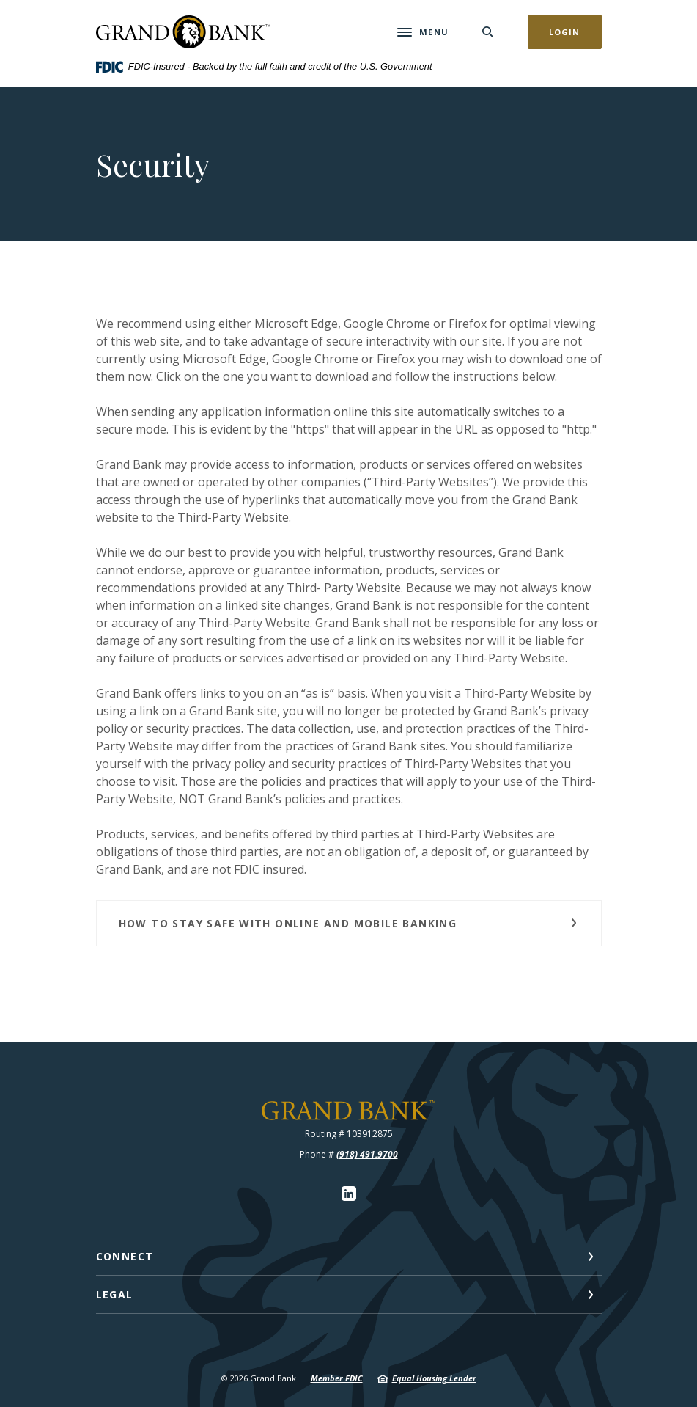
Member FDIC (337, 1378)
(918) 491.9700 (367, 1154)
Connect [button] (125, 1256)
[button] (349, 923)
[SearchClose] (488, 32)
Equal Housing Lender (434, 1378)
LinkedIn (349, 1193)
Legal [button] (114, 1294)
